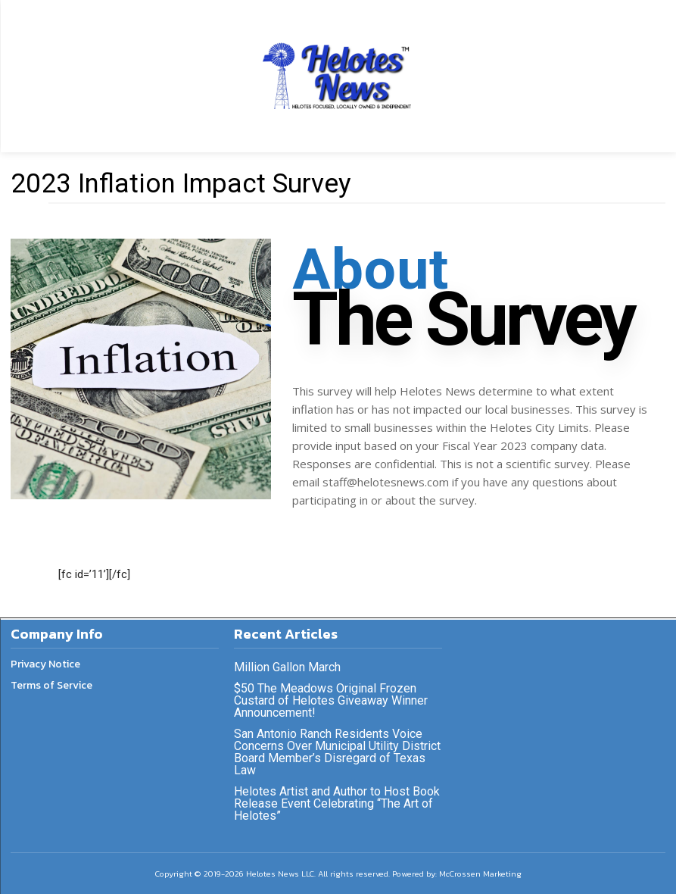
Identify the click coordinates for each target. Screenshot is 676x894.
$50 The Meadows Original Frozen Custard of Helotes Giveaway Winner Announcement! (331, 700)
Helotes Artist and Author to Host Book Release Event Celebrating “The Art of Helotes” (337, 803)
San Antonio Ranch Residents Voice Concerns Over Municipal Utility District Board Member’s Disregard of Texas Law (337, 752)
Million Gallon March (287, 667)
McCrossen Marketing (480, 873)
